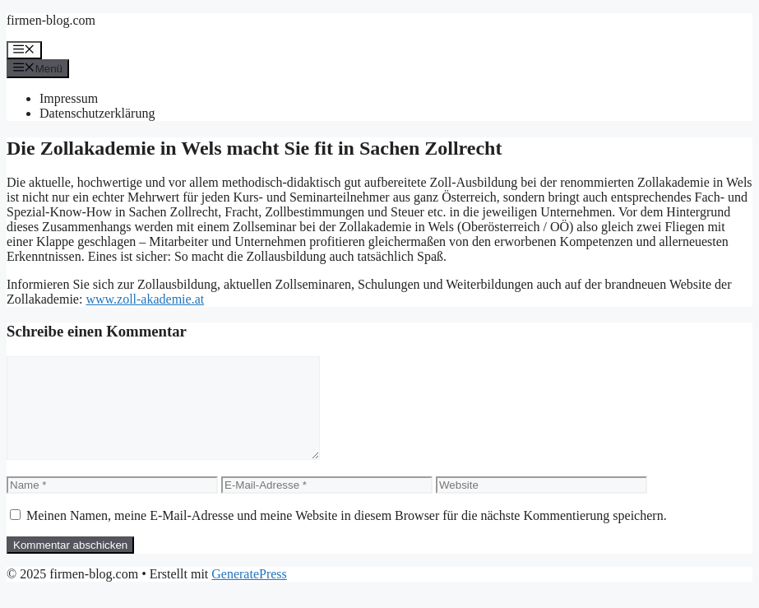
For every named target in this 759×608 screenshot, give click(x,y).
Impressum (68, 98)
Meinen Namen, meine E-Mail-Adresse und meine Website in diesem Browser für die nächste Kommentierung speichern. (346, 535)
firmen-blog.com (51, 20)
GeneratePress (249, 594)
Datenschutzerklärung (97, 113)
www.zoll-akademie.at (145, 299)
